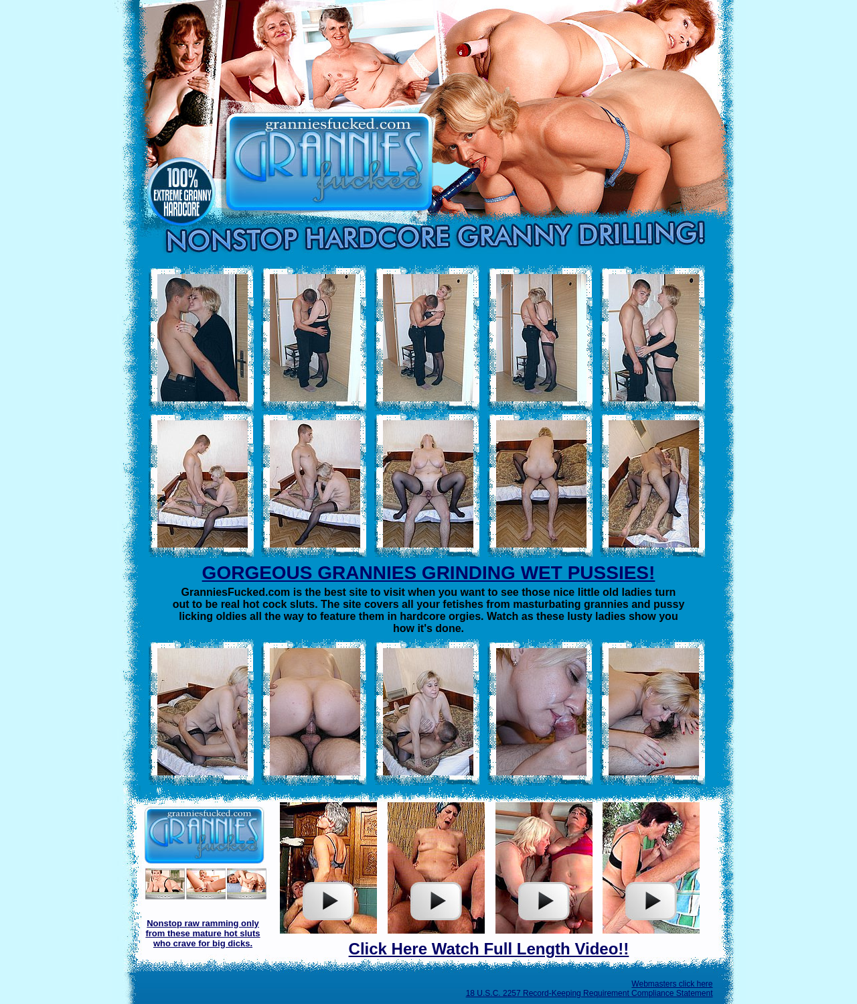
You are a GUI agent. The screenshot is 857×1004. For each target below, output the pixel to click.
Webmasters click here (671, 984)
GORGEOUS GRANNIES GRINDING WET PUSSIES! (428, 572)
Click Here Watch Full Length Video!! (489, 949)
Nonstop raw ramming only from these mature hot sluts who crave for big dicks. (202, 933)
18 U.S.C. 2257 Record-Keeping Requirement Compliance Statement (589, 993)
